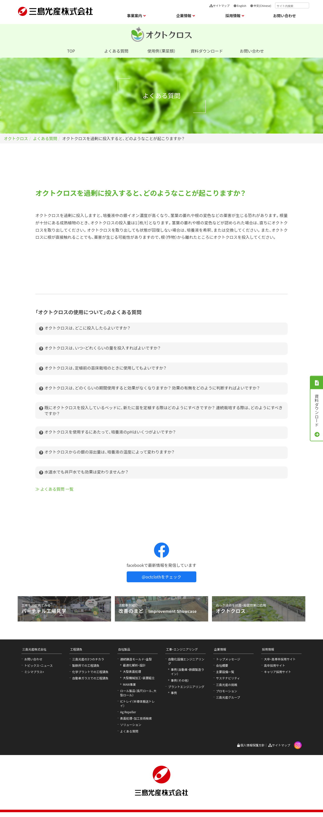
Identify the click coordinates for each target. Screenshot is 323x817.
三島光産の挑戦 (226, 684)
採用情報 (268, 649)
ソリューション (130, 724)
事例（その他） (180, 680)
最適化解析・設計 (134, 665)
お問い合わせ (284, 15)
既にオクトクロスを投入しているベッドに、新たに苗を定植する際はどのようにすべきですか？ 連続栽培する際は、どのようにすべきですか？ (161, 410)
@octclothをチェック (161, 577)
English (239, 6)
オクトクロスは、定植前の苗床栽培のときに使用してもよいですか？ (103, 368)
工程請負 (76, 649)
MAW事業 (129, 684)
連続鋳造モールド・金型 (136, 659)
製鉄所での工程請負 (85, 665)
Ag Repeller (128, 712)
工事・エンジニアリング (182, 649)
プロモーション (226, 691)
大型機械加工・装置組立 (139, 678)
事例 (174, 693)
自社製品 (124, 649)
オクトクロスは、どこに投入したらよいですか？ (84, 328)
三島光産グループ (228, 697)
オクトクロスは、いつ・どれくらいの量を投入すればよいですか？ (100, 348)
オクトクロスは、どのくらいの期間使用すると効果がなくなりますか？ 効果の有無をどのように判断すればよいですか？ (149, 388)
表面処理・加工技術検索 (136, 718)
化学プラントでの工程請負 (90, 672)
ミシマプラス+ (34, 672)
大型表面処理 (132, 671)
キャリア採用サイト (277, 672)
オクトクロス (16, 138)
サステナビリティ (228, 678)
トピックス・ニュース (38, 665)
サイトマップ (219, 6)
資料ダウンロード (207, 51)
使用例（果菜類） (161, 51)
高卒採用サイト (274, 665)
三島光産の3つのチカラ (88, 659)
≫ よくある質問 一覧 (54, 489)
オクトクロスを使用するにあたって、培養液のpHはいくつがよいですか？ (107, 432)
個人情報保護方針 (251, 745)
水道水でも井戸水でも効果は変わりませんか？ (83, 472)
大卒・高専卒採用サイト (280, 659)
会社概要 (222, 665)
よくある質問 (116, 51)
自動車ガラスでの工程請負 (90, 678)
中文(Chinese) (260, 6)
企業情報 (220, 649)
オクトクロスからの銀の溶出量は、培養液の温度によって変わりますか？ (107, 452)
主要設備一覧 (225, 672)
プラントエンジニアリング (186, 686)
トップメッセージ (228, 659)
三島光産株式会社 (34, 649)
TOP (71, 51)
